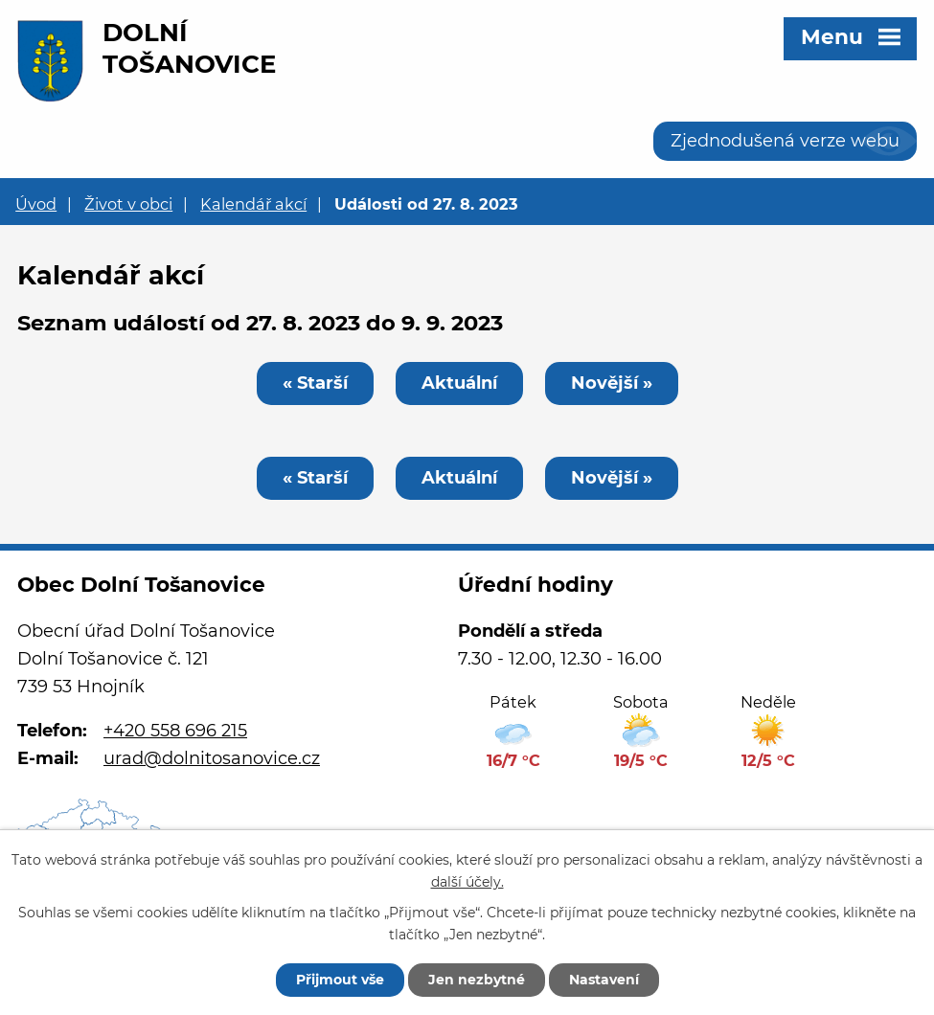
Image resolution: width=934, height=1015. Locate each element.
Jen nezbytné (476, 979)
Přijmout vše (340, 979)
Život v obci (128, 204)
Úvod (36, 204)
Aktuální (459, 383)
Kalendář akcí (253, 204)
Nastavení (604, 979)
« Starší (315, 383)
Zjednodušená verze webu (785, 140)
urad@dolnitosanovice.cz (211, 758)
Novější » (611, 383)
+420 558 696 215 (175, 730)
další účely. (467, 882)
